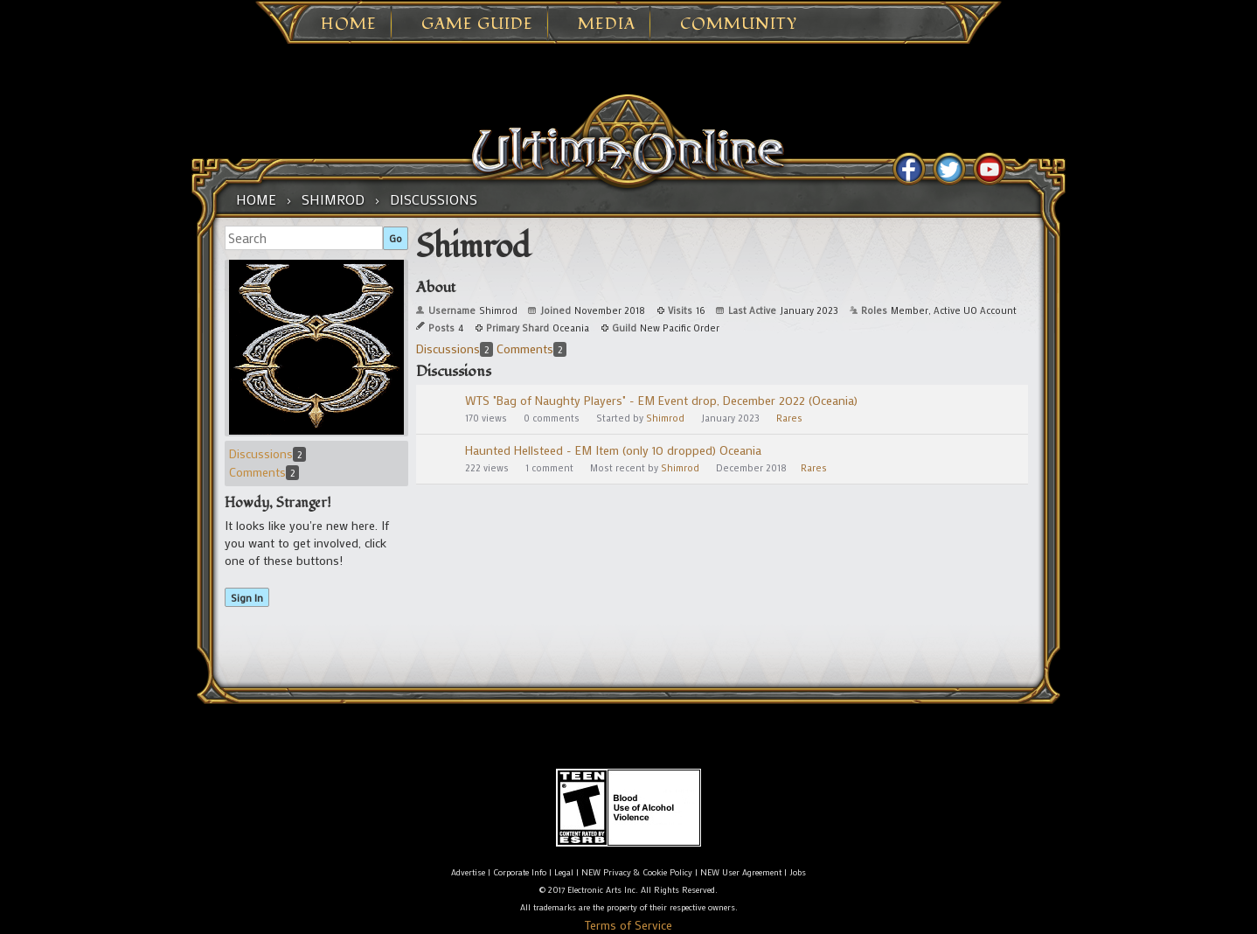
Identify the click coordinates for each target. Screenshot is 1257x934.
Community (738, 24)
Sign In (247, 597)
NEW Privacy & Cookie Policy (636, 872)
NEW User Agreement (740, 872)
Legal (563, 872)
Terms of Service (628, 925)
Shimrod (665, 418)
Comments (264, 472)
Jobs (797, 872)
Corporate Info (519, 872)
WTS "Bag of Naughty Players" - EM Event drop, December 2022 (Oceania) (661, 400)
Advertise (468, 872)
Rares (789, 418)
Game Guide (477, 24)
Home (349, 24)
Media (606, 24)
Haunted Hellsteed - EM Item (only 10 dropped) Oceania (613, 450)
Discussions (267, 453)
